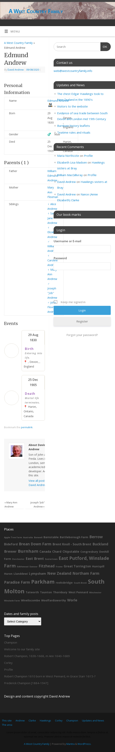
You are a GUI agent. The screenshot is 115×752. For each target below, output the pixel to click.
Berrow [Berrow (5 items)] (96, 536)
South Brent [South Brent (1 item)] (80, 582)
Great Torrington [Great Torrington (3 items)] (77, 566)
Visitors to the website (72, 106)
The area (7, 724)
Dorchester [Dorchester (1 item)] (18, 559)
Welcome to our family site (22, 649)
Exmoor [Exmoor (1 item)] (33, 566)
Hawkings (45, 720)
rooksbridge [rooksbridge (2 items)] (64, 582)
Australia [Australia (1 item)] (28, 537)
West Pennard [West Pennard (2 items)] (78, 592)
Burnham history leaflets (73, 126)
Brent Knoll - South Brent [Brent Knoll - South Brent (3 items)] (72, 544)
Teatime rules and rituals (73, 132)
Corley (8, 663)
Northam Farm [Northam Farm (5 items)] (85, 573)
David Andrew (16, 69)
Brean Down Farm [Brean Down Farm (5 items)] (35, 544)
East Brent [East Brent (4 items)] (35, 558)
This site (7, 720)
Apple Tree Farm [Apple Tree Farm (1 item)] (13, 537)
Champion (10, 642)
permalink (27, 427)
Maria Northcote (68, 156)
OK (103, 46)
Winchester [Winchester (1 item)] (95, 592)
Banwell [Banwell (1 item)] (38, 537)
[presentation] (83, 286)
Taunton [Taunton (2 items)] (46, 592)
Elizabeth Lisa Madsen (72, 162)
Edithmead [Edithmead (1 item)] (22, 566)
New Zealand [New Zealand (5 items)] (59, 573)
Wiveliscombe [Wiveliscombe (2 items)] (30, 600)
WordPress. (84, 744)
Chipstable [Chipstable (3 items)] (71, 551)
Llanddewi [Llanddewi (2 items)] (21, 574)
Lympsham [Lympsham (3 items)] (37, 573)
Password (60, 258)
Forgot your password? (82, 335)
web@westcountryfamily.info (73, 71)
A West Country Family (36, 11)
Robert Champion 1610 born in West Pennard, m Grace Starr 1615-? (50, 676)
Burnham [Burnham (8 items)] (28, 551)
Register (82, 321)
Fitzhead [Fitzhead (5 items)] (47, 566)
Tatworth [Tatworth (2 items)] (32, 592)
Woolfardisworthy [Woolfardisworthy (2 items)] (53, 600)
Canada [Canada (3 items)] (45, 551)
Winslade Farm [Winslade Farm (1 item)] (12, 600)
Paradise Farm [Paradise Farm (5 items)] (17, 582)
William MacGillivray (70, 175)
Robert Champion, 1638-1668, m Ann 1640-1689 (37, 656)
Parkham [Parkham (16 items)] (43, 581)
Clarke (32, 720)
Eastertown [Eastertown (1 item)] (51, 559)
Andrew (20, 720)
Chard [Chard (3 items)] (56, 551)
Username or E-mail (67, 241)
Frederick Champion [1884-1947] (26, 683)
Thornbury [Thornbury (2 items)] (60, 592)
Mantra (70, 744)
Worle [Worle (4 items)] (72, 600)
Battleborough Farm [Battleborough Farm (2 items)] (74, 537)
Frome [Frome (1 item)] (59, 566)
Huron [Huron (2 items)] (8, 574)
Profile (88, 156)
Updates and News (93, 720)
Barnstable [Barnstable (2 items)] (51, 537)
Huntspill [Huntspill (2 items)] (98, 566)
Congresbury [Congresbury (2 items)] (89, 551)
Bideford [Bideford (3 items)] (11, 544)
